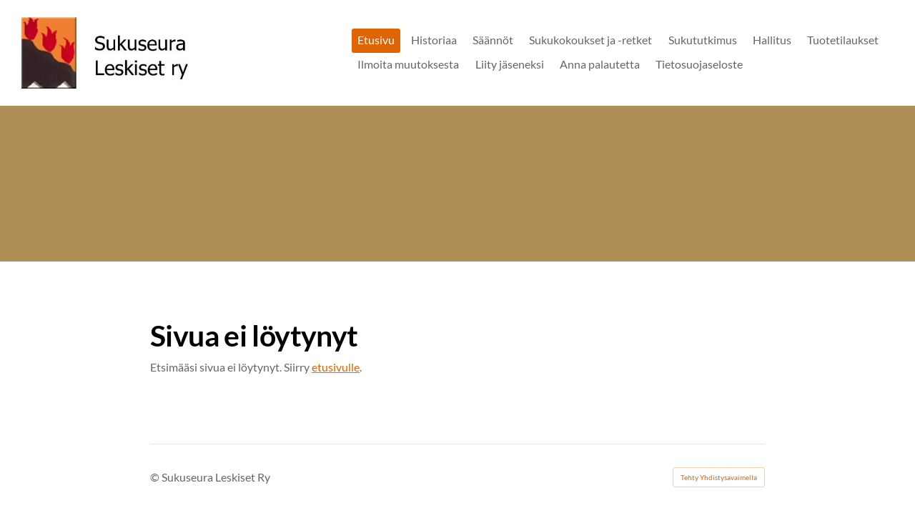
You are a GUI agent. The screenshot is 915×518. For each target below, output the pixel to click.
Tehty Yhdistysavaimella (719, 477)
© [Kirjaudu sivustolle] (156, 477)
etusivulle (336, 367)
